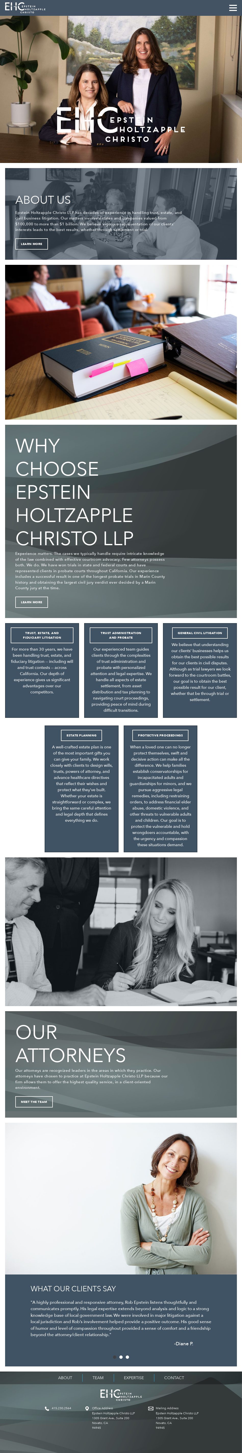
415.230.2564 (61, 1408)
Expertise (134, 1378)
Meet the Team (34, 1102)
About (65, 1378)
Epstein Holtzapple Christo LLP (25, 7)
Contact (174, 1378)
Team (98, 1378)
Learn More (31, 244)
